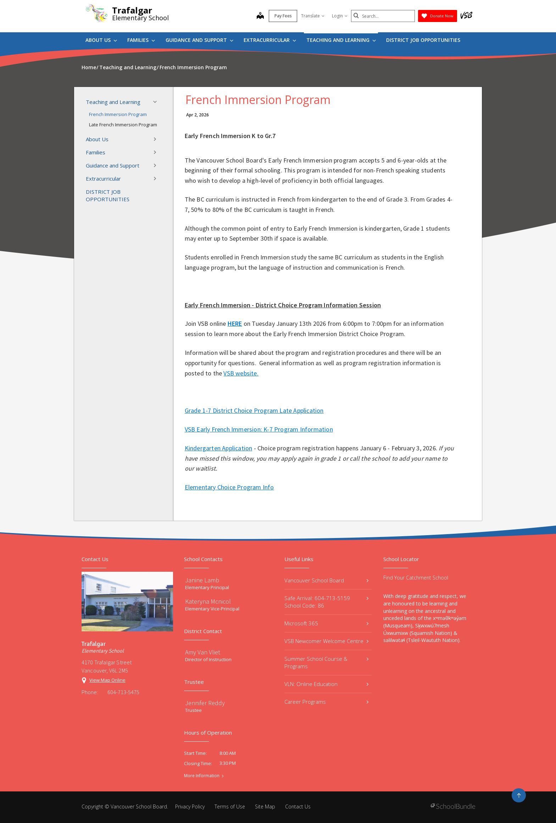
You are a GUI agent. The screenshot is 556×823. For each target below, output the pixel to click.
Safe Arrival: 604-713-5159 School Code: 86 (326, 601)
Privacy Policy (190, 806)
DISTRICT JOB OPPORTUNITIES (423, 40)
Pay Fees (283, 16)
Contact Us (298, 806)
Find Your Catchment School (415, 577)
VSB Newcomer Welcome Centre (326, 640)
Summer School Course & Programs (326, 662)
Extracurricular (270, 40)
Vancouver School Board (326, 580)
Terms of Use (230, 806)
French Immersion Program (118, 114)
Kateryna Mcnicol (208, 601)
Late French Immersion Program (123, 124)
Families (141, 40)
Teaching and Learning (341, 40)
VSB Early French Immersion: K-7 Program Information (259, 429)
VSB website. (240, 373)
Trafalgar (132, 10)
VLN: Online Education (326, 683)
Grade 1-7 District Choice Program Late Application (254, 410)
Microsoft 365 (326, 623)
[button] (157, 102)
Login (340, 16)
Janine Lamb (202, 580)
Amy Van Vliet (202, 652)
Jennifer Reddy (205, 703)
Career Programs (326, 701)
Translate (312, 16)
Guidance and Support (199, 40)
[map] (260, 16)
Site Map (265, 806)
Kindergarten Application (218, 448)
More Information (201, 776)
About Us (101, 40)
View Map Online (107, 680)
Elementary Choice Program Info (229, 487)
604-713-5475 (123, 692)
